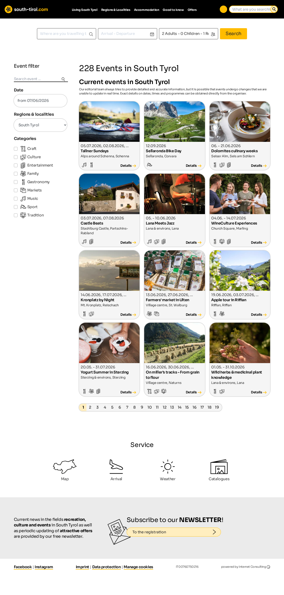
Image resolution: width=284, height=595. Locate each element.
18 (209, 407)
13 (172, 407)
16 (194, 407)
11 (157, 407)
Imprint (82, 567)
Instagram (44, 567)
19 (217, 407)
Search (233, 33)
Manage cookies (138, 567)
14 (179, 407)
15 (187, 407)
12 (164, 407)
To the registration (176, 532)
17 (202, 407)
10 (149, 407)
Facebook (23, 567)
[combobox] (66, 33)
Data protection (106, 567)
